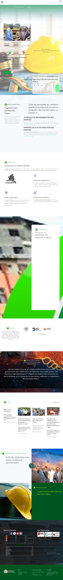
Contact (29, 7)
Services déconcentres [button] (19, 7)
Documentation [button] (39, 2)
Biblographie (46, 58)
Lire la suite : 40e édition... (52, 436)
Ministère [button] (23, 2)
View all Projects (42, 334)
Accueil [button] (16, 2)
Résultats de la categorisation (41, 180)
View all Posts (56, 402)
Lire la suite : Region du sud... (9, 422)
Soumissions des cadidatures (41, 197)
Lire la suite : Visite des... (23, 433)
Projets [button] (30, 2)
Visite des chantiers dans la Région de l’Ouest (37, 420)
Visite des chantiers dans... (17, 42)
